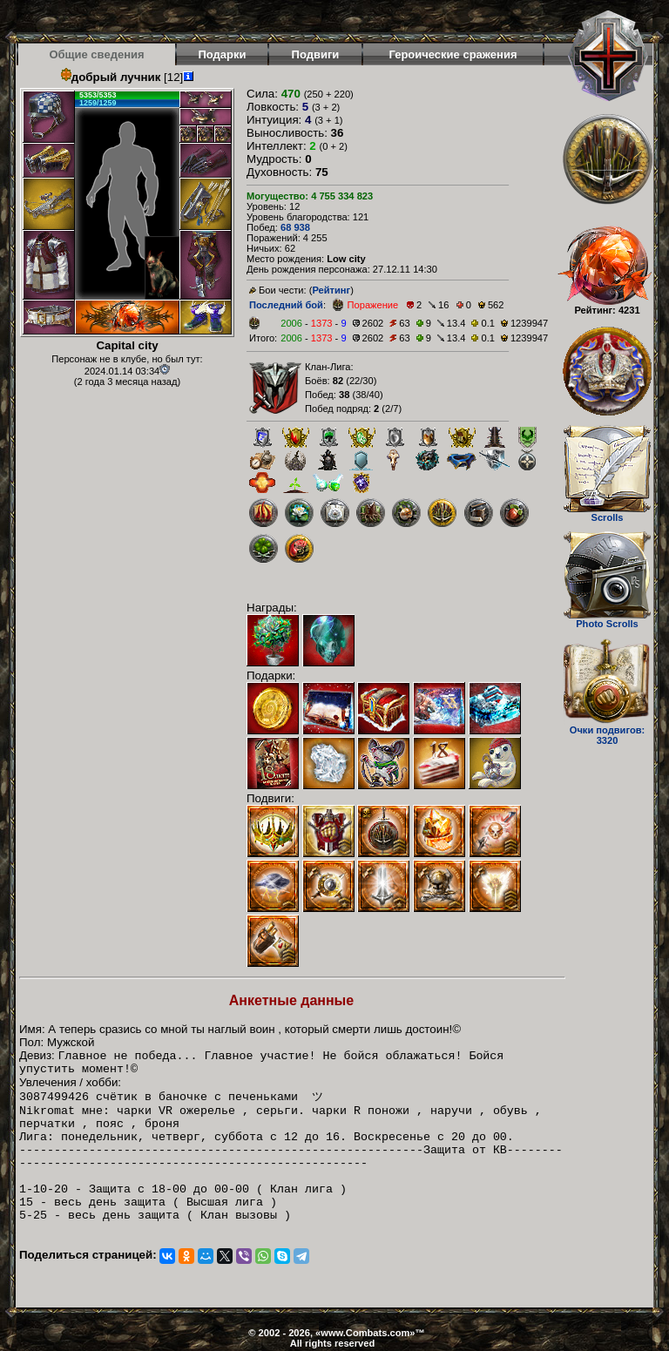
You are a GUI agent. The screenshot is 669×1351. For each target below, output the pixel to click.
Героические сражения (453, 54)
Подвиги (316, 54)
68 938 (295, 227)
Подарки (222, 54)
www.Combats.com (365, 1332)
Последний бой (286, 305)
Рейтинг (331, 290)
